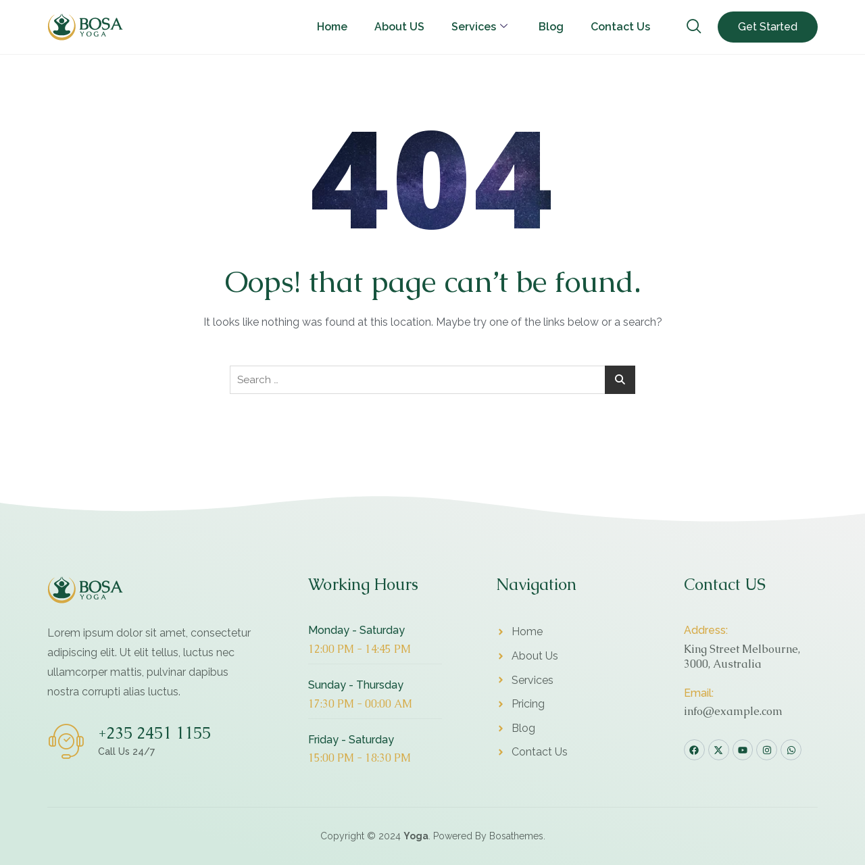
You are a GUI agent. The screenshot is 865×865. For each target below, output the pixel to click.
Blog (551, 26)
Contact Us (620, 26)
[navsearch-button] (694, 27)
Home (332, 26)
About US (399, 26)
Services (479, 26)
